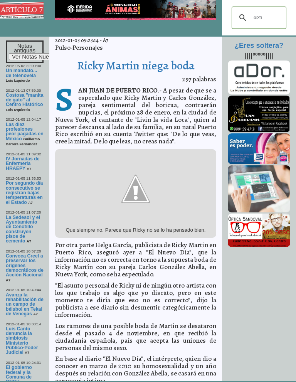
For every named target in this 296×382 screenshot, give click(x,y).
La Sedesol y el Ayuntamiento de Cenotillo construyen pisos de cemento (23, 229)
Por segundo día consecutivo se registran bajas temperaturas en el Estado (24, 192)
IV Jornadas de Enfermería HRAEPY (23, 163)
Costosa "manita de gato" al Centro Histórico (25, 100)
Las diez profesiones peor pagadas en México (25, 131)
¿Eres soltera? (259, 45)
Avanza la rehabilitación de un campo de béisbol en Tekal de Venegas (25, 304)
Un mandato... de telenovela (21, 73)
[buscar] (258, 17)
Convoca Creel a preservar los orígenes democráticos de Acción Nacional (25, 265)
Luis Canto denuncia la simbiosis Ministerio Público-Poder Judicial (22, 340)
